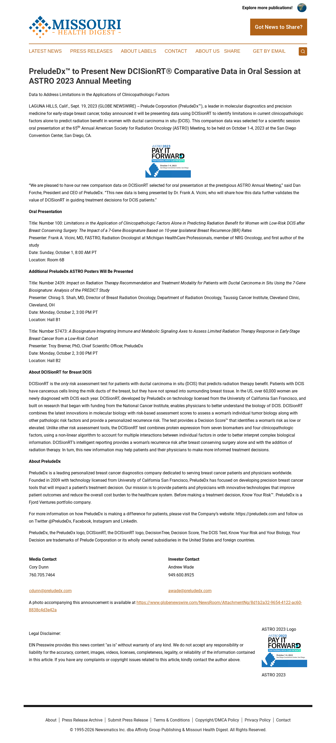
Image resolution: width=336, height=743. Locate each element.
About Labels (138, 51)
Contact (176, 51)
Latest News (45, 51)
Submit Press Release (128, 720)
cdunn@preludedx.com (50, 590)
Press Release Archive (82, 720)
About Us (208, 51)
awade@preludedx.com (190, 590)
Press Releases (91, 51)
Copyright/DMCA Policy (217, 720)
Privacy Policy (258, 720)
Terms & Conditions (172, 720)
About (50, 720)
